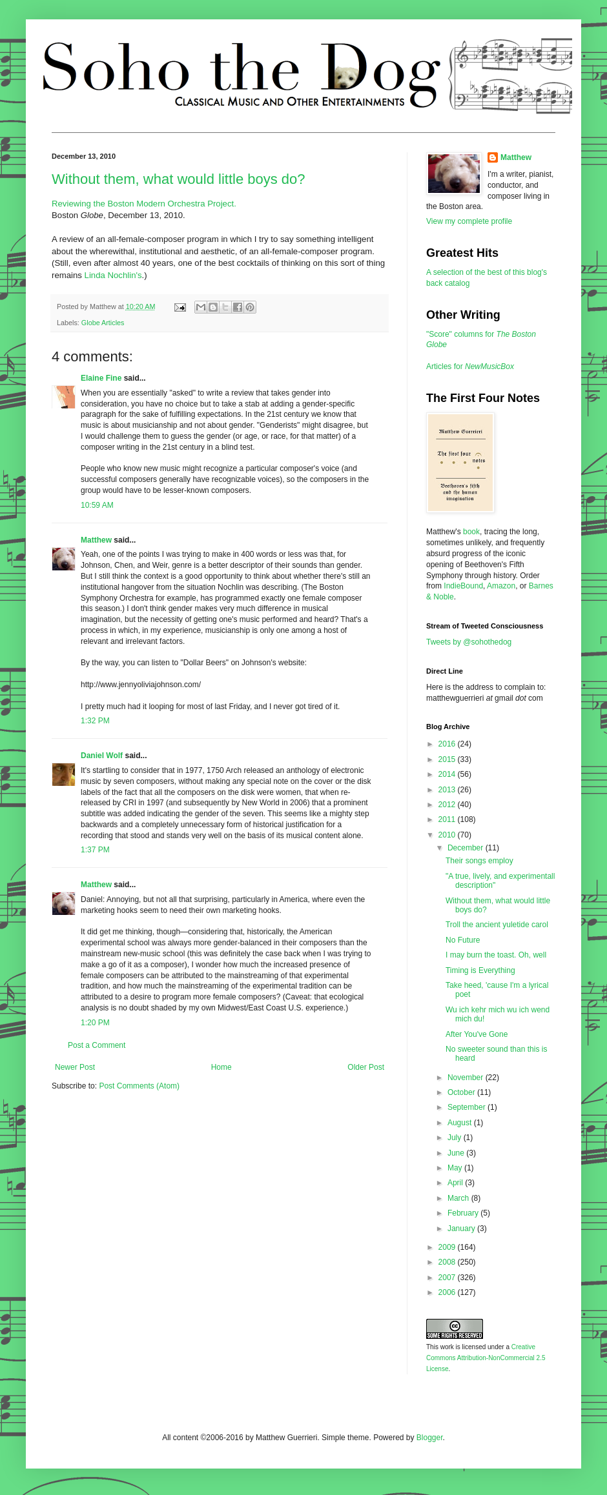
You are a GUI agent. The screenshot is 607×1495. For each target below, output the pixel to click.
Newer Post (75, 1067)
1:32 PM (95, 720)
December (467, 847)
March (459, 1198)
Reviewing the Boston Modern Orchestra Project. (144, 203)
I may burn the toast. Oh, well (496, 954)
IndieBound (463, 585)
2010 (448, 834)
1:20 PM (95, 1022)
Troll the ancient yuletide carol (497, 924)
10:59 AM (97, 505)
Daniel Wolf (102, 755)
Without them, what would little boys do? (178, 179)
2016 (448, 743)
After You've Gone (477, 1034)
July (456, 1137)
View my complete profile (469, 221)
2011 (448, 819)
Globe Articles (103, 322)
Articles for (470, 366)
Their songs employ (479, 860)
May (456, 1167)
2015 (448, 759)
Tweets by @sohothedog (468, 642)
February (464, 1213)
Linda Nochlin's (113, 275)
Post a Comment (96, 1045)
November (467, 1077)
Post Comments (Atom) (139, 1085)
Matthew (96, 540)
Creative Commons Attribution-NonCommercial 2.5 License (486, 1357)
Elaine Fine (101, 378)
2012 (448, 804)
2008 (448, 1262)
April (456, 1182)
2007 (448, 1277)
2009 (448, 1247)
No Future (463, 940)
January (462, 1228)
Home (221, 1067)
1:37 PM (95, 849)
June (457, 1153)
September (468, 1107)
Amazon (501, 585)
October (462, 1092)
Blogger (430, 1437)
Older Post (365, 1067)
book (471, 531)
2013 (448, 789)
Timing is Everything (480, 970)
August (461, 1122)
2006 (448, 1292)
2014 (448, 774)
